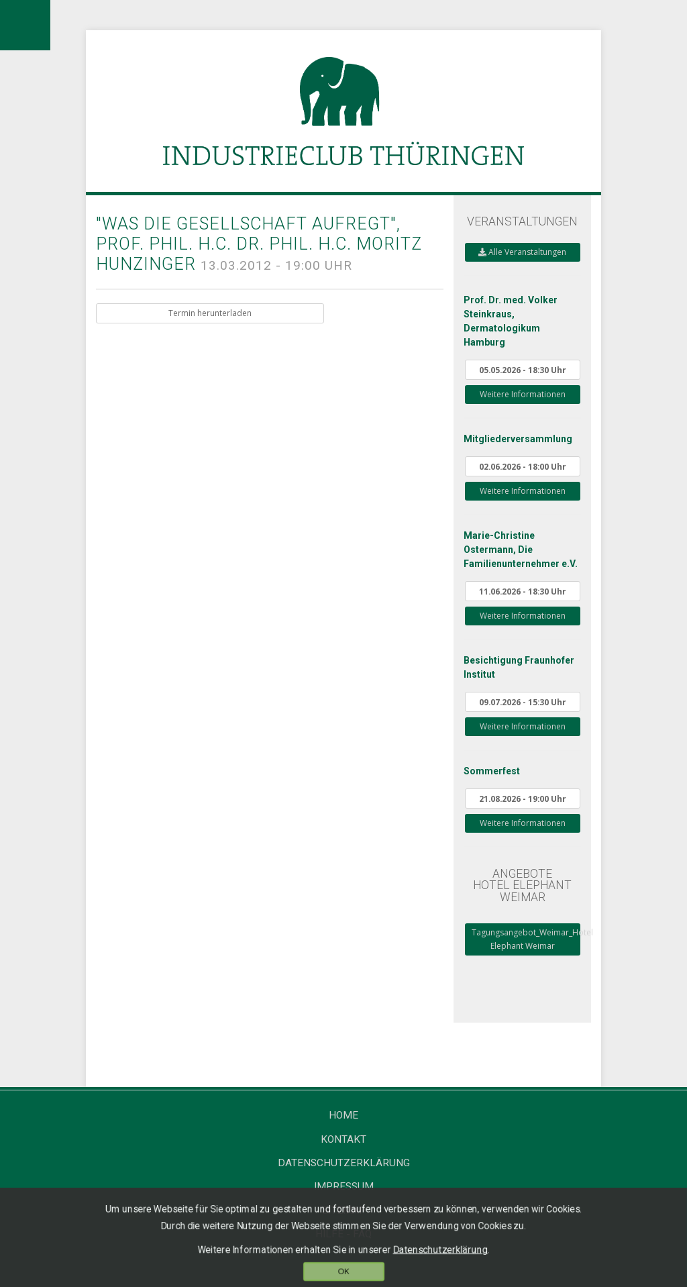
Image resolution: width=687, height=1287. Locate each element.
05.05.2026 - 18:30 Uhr (522, 369)
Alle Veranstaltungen (522, 252)
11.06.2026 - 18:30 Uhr (522, 591)
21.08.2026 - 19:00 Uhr (522, 798)
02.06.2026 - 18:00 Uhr (522, 466)
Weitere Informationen (523, 394)
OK (344, 1272)
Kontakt (343, 1139)
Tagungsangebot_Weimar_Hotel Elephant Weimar (526, 939)
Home (343, 1115)
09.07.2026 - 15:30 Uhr (522, 702)
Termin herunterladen (210, 313)
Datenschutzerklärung (344, 1163)
